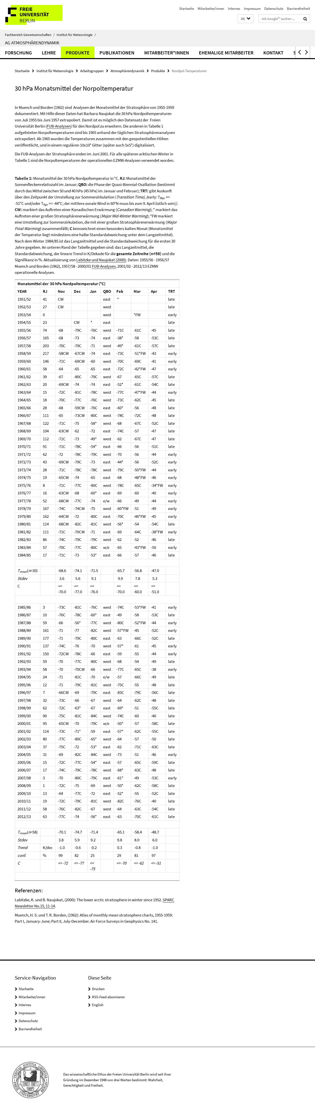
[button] (245, 18)
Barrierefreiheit (298, 8)
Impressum (252, 8)
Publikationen (116, 52)
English (97, 1004)
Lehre (49, 52)
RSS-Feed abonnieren (108, 997)
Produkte (78, 52)
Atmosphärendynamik (127, 70)
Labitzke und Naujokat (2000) (101, 259)
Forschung (18, 52)
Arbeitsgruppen (92, 70)
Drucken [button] (98, 988)
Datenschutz (273, 8)
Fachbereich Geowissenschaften (30, 34)
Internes (234, 8)
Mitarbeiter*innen (166, 52)
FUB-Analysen (59, 126)
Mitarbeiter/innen (211, 8)
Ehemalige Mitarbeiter (226, 52)
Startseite (186, 8)
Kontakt (273, 52)
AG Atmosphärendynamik (32, 43)
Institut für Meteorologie (76, 34)
